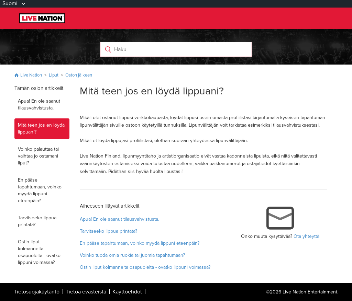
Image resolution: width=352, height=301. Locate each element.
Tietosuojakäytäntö (36, 291)
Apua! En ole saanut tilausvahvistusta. (39, 104)
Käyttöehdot (127, 291)
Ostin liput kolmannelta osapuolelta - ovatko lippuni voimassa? (39, 252)
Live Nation (31, 75)
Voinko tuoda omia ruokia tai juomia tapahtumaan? (132, 255)
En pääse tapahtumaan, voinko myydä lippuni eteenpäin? (40, 190)
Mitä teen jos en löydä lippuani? (41, 128)
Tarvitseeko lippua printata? (37, 221)
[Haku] (176, 49)
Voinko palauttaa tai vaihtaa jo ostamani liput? (38, 156)
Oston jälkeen (78, 75)
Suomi (10, 3)
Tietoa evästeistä (86, 291)
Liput (53, 75)
